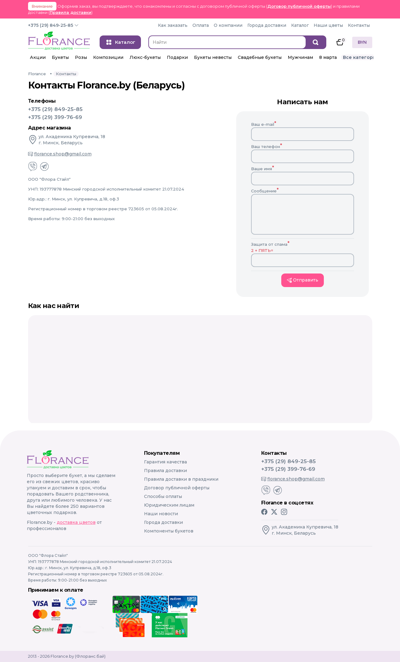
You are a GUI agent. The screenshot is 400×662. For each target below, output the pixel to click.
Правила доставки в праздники (181, 479)
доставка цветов (76, 522)
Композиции (108, 57)
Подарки (177, 57)
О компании (228, 25)
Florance (37, 73)
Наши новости (161, 513)
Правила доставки (70, 12)
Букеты (60, 57)
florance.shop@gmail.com (60, 154)
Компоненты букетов (168, 531)
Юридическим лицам (169, 505)
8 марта (328, 57)
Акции (38, 57)
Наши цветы (328, 25)
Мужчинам (300, 57)
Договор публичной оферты (299, 6)
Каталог (300, 25)
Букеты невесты (213, 57)
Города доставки (266, 25)
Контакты (359, 25)
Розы (81, 57)
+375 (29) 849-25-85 (50, 25)
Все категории (361, 57)
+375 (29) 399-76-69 (55, 117)
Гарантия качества (165, 462)
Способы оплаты (163, 496)
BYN (362, 42)
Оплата (200, 25)
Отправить (302, 280)
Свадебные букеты (260, 57)
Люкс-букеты (145, 57)
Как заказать (173, 25)
